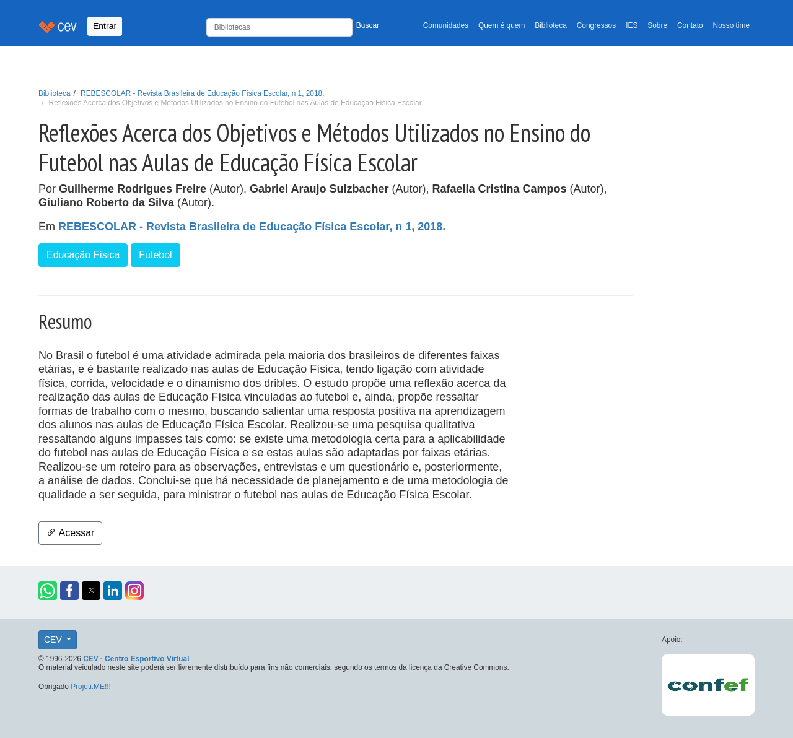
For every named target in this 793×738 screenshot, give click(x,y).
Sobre (657, 25)
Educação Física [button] (83, 255)
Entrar (104, 26)
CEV (54, 640)
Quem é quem (501, 25)
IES (631, 25)
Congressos (596, 25)
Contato (690, 25)
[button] (47, 590)
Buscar (367, 25)
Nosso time (731, 25)
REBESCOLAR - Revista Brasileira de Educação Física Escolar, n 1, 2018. (202, 93)
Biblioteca (551, 25)
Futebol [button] (155, 255)
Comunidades (445, 25)
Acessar (70, 532)
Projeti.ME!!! (91, 686)
